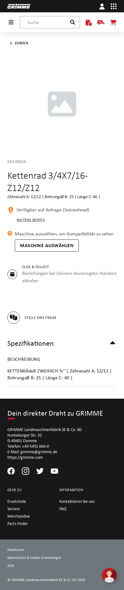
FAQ (62, 508)
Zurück (17, 43)
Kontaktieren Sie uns (76, 501)
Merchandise (18, 516)
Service (13, 508)
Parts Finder (17, 523)
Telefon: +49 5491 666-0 (28, 446)
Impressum (15, 549)
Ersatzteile (16, 501)
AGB (10, 565)
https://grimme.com (25, 457)
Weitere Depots (31, 220)
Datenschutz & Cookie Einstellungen (34, 557)
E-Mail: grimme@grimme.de (32, 451)
